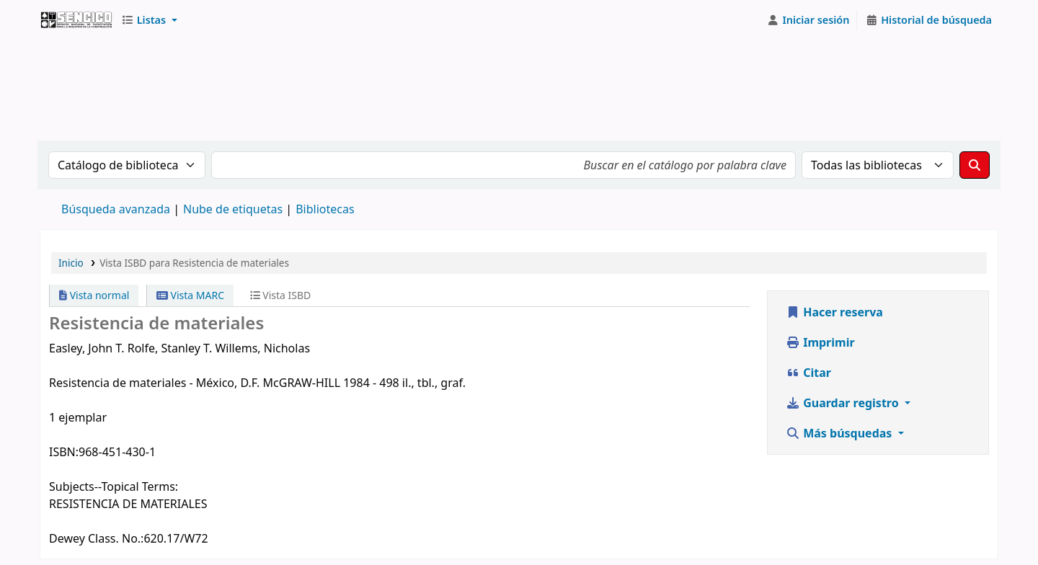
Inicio (71, 263)
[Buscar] (974, 165)
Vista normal (94, 295)
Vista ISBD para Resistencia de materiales (194, 263)
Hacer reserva (834, 312)
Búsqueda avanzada (115, 209)
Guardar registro (844, 403)
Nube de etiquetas (233, 209)
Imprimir (820, 342)
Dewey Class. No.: (96, 538)
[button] (149, 20)
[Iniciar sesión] (808, 20)
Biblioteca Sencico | (76, 20)
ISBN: (64, 452)
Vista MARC (190, 295)
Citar (808, 373)
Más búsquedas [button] (840, 433)
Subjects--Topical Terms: (113, 486)
